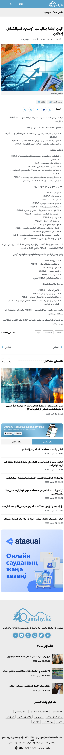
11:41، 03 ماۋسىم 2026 (54, 482)
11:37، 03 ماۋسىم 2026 (54, 498)
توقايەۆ (60, 722)
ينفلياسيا (59, 332)
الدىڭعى (57, 347)
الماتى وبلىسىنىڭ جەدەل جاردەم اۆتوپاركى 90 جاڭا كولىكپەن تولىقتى (33, 518)
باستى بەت (58, 12)
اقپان (38, 332)
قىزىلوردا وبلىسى (20, 711)
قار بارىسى (39, 717)
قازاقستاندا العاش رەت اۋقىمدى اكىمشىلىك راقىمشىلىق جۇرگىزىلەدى (34, 477)
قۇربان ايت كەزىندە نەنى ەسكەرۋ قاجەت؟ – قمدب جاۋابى (28, 656)
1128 (41, 102)
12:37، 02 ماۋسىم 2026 (54, 510)
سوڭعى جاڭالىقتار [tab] (47, 442)
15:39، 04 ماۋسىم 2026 (54, 469)
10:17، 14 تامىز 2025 (41, 690)
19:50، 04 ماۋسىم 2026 (54, 453)
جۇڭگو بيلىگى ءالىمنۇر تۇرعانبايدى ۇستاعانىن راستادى (29, 686)
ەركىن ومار (10, 717)
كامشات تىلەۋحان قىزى (29, 39)
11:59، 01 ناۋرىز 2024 (51, 39)
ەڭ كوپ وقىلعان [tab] (16, 442)
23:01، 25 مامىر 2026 (41, 661)
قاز (20, 3)
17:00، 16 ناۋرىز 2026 (54, 414)
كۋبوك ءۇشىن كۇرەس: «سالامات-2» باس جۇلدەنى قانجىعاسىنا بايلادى (32, 506)
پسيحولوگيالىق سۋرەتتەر (54, 717)
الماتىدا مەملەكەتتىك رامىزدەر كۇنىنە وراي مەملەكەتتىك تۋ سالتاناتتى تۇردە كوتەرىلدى (33, 463)
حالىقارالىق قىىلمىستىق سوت (39, 711)
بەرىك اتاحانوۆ (48, 722)
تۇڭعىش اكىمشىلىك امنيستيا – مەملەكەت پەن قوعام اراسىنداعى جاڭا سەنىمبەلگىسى (34, 492)
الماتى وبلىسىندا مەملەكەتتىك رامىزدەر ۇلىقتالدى (42, 449)
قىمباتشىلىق (48, 332)
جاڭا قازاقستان (57, 711)
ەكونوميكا (47, 12)
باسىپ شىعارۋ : (55, 102)
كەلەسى (6, 347)
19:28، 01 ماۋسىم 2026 (54, 523)
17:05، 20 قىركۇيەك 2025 (40, 676)
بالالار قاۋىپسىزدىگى (25, 717)
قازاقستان (36, 722)
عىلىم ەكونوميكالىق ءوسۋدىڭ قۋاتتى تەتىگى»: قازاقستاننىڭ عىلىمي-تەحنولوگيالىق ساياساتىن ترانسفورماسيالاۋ (34, 407)
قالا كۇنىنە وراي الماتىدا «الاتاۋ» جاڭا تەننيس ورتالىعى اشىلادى (26, 671)
